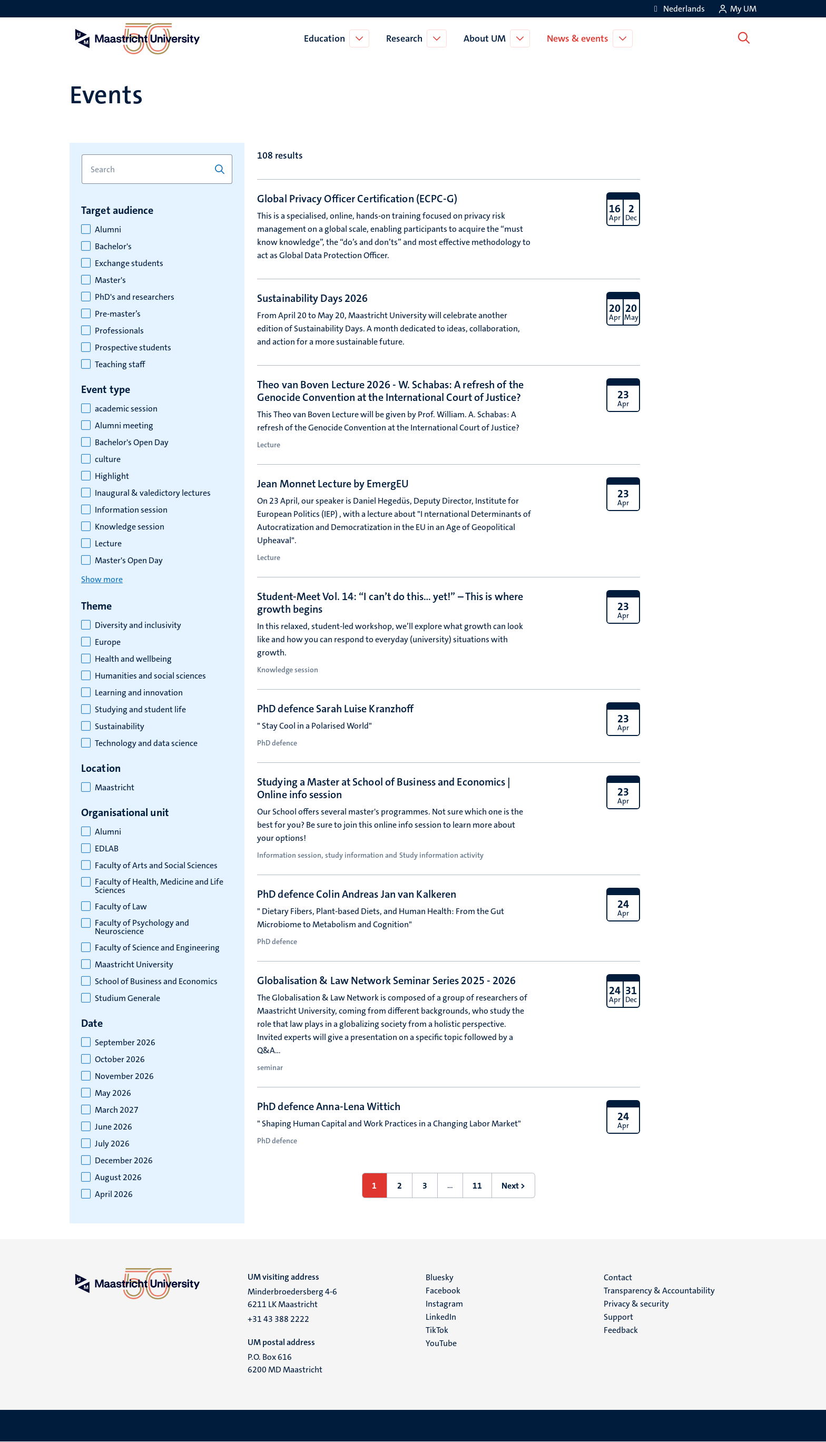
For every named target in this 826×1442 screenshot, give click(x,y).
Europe (108, 642)
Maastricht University (134, 964)
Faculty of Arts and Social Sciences (156, 865)
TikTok (437, 1330)
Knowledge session (129, 527)
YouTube (441, 1343)
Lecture (108, 543)
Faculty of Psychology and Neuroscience (142, 927)
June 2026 (113, 1127)
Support (618, 1316)
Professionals (119, 331)
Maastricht (114, 787)
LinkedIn (441, 1316)
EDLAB (107, 849)
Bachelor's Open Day (132, 442)
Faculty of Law (121, 907)
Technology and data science (146, 743)
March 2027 (117, 1110)
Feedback (621, 1330)
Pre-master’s (118, 314)
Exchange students (129, 263)
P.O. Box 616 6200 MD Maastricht (285, 1363)
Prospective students (133, 348)
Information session (131, 510)
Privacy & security (636, 1303)
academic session (126, 409)
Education (326, 38)
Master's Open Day (129, 560)
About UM (487, 38)
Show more (102, 579)
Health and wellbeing (133, 659)
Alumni (108, 229)
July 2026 (112, 1144)
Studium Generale (127, 998)
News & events (580, 38)
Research (406, 38)
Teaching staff (120, 364)
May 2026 (113, 1093)
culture (108, 459)
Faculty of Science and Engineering (157, 948)
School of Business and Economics (156, 981)
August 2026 (118, 1177)
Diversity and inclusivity (138, 625)
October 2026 (120, 1059)
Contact (618, 1277)
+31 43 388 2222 (278, 1319)
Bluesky (440, 1277)
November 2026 (124, 1076)
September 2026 (125, 1042)
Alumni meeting (124, 425)
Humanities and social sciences (150, 676)
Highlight (112, 476)
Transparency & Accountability (659, 1290)
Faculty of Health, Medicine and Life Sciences (159, 886)
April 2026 (114, 1194)
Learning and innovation (139, 693)
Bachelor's (113, 246)
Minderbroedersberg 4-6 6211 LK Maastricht (292, 1298)
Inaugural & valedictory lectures (153, 493)
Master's (110, 280)
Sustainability (119, 726)
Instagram (444, 1303)
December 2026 (124, 1160)
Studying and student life (140, 709)
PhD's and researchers (134, 297)
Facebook (443, 1290)
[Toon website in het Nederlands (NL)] (678, 8)
